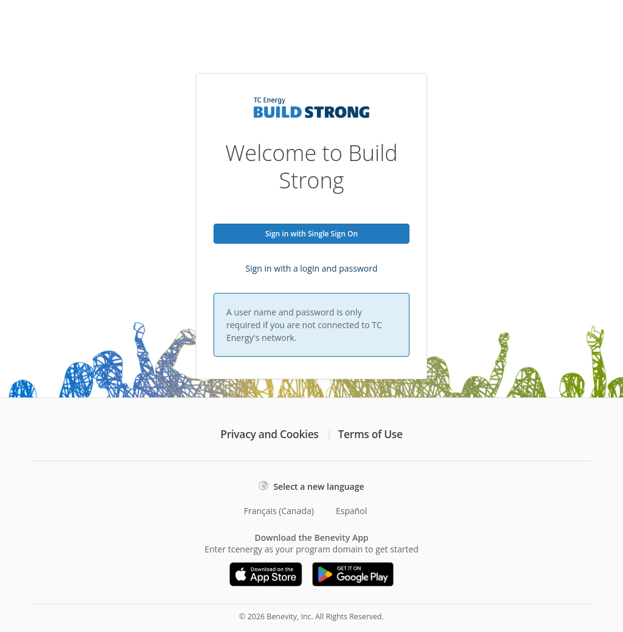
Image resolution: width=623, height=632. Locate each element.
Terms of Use (370, 434)
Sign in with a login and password (312, 268)
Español (351, 511)
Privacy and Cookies (269, 434)
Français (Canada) (279, 511)
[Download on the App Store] (265, 574)
